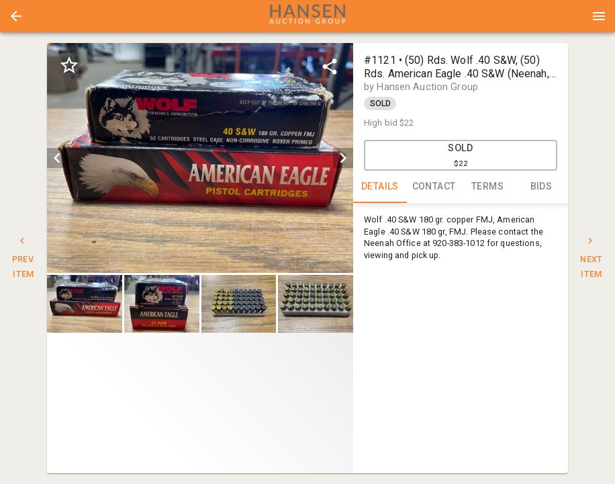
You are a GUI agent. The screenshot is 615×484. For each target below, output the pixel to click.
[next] (343, 158)
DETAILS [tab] (380, 187)
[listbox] (200, 158)
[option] (200, 158)
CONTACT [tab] (434, 187)
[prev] (57, 158)
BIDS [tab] (541, 187)
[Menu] (599, 16)
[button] (16, 16)
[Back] (16, 16)
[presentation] (307, 16)
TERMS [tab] (487, 187)
